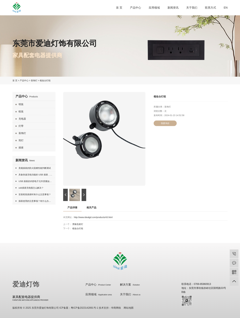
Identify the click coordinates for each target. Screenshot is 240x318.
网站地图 (129, 308)
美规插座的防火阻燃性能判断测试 (35, 168)
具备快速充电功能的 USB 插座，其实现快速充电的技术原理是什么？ (37, 174)
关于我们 (191, 7)
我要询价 (165, 123)
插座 (21, 147)
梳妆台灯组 (77, 228)
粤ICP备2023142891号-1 (84, 308)
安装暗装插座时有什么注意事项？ (35, 194)
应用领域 (154, 7)
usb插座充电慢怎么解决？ (31, 188)
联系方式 (210, 7)
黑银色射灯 (77, 224)
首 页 (119, 7)
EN (226, 7)
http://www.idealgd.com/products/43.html (93, 217)
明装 (21, 104)
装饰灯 (34, 80)
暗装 (21, 111)
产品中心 (135, 7)
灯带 (21, 126)
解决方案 (130, 284)
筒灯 (21, 140)
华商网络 (116, 308)
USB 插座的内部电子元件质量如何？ (36, 181)
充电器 (22, 118)
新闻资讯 (173, 7)
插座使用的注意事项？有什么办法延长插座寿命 (37, 201)
